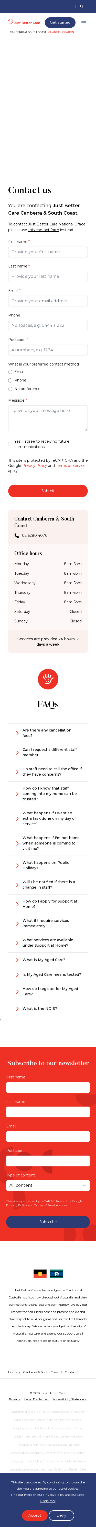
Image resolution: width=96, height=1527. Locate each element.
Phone (14, 315)
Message (17, 400)
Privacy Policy (34, 465)
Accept (34, 1515)
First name (19, 241)
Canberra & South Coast (41, 1372)
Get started (60, 22)
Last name (19, 266)
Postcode (18, 339)
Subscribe (48, 1222)
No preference (24, 388)
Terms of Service (71, 465)
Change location (61, 32)
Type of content (20, 1175)
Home (12, 1372)
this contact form (43, 230)
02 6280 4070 (35, 535)
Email (14, 290)
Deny (61, 1515)
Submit (48, 491)
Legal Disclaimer (36, 1399)
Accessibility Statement (70, 1399)
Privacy (14, 1399)
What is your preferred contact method (43, 364)
